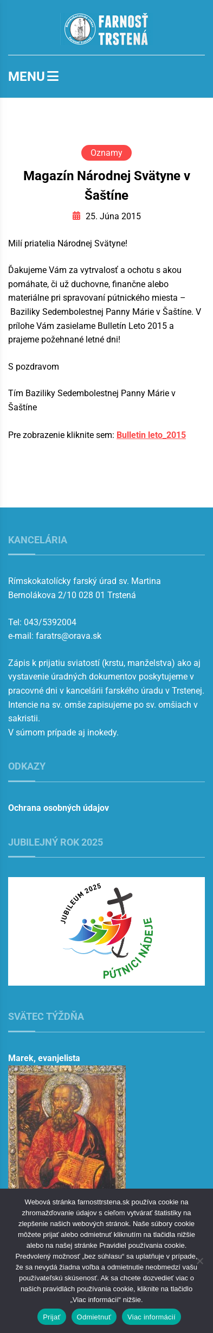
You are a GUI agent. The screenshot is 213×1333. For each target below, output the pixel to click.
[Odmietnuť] (199, 1260)
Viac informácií (151, 1317)
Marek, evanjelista (44, 1058)
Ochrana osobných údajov (58, 808)
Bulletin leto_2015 (151, 435)
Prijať (51, 1317)
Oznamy (106, 153)
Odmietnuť (94, 1317)
